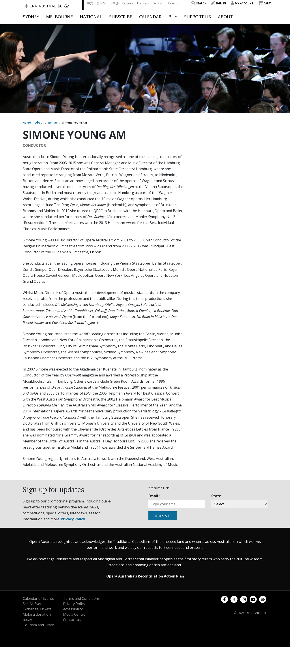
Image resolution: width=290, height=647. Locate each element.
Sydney (31, 17)
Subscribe (120, 17)
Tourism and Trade (39, 625)
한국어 (101, 3)
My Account (242, 3)
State (216, 495)
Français (143, 3)
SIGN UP (162, 515)
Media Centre (74, 614)
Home (27, 122)
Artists (53, 122)
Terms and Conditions (81, 598)
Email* (154, 495)
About (225, 17)
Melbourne (59, 17)
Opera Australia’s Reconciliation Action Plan (145, 576)
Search (198, 3)
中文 (90, 3)
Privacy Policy (73, 519)
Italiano (173, 3)
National (91, 17)
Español (127, 3)
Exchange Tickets (37, 609)
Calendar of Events (38, 598)
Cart (264, 3)
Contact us (72, 619)
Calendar (150, 17)
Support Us (197, 17)
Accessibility (73, 609)
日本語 (114, 3)
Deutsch (158, 3)
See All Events (34, 603)
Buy (172, 17)
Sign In (218, 3)
